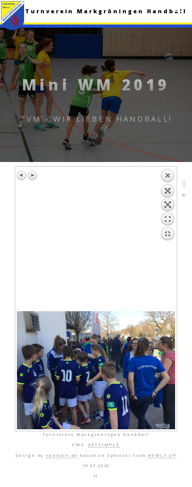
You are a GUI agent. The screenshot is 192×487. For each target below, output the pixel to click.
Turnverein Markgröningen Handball (106, 11)
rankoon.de (62, 455)
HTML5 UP (162, 455)
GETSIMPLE (104, 444)
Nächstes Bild (32, 175)
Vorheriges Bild (22, 175)
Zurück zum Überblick (167, 239)
